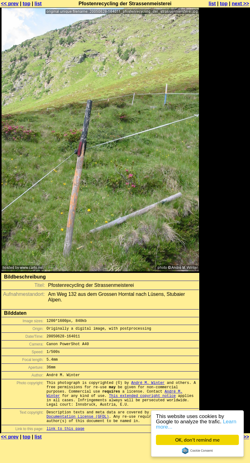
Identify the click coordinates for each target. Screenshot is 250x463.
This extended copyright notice (142, 406)
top (26, 3)
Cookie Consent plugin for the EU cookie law (197, 450)
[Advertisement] (225, 79)
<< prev (10, 3)
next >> (240, 3)
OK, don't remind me (197, 440)
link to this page (65, 445)
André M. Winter (148, 391)
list (38, 3)
